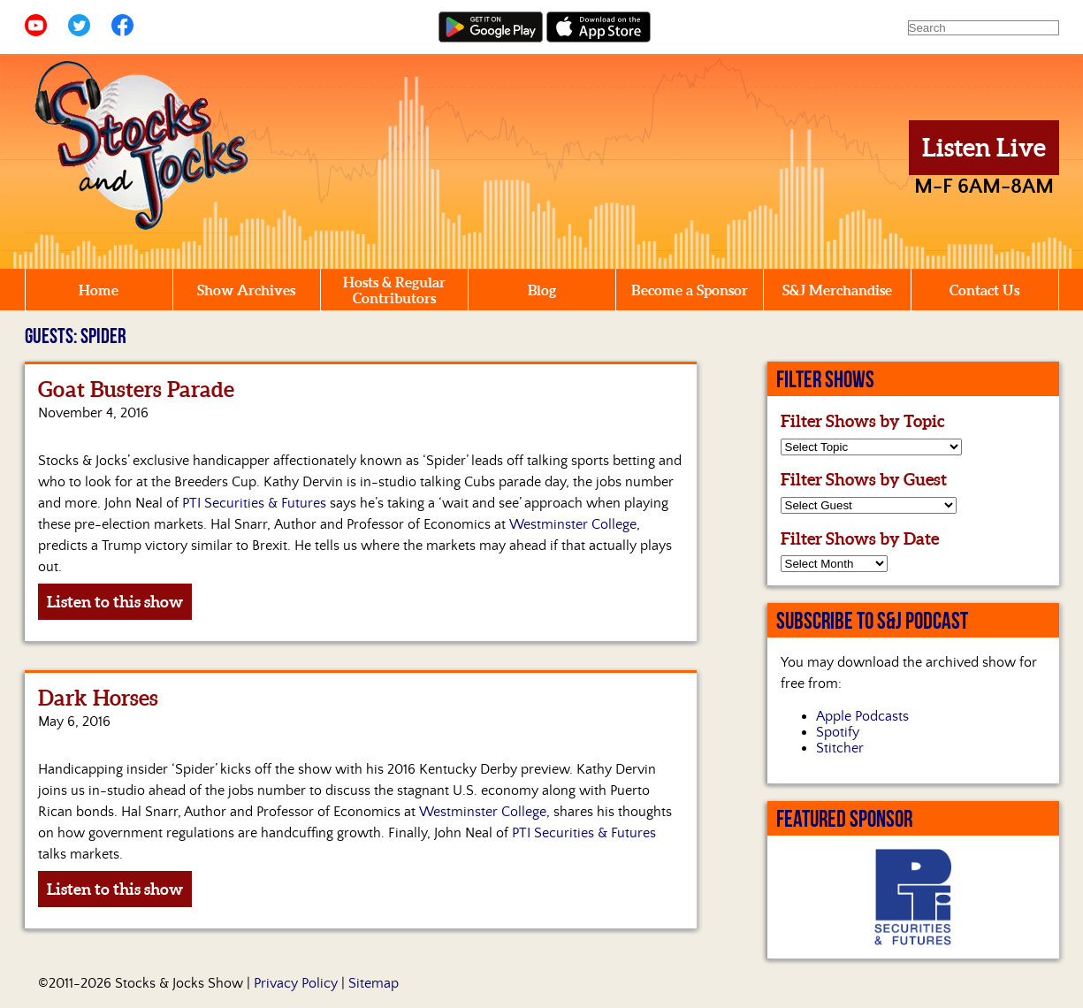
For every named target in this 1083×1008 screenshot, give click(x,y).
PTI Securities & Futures (254, 503)
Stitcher (840, 748)
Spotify (837, 732)
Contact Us (984, 290)
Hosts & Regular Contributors (394, 290)
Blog (542, 290)
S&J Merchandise (837, 290)
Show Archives (246, 290)
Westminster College (573, 524)
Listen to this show (115, 601)
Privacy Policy (296, 983)
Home (98, 290)
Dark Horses (98, 698)
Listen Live (984, 148)
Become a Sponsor (689, 290)
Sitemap (373, 983)
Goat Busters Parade (136, 389)
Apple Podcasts (862, 716)
